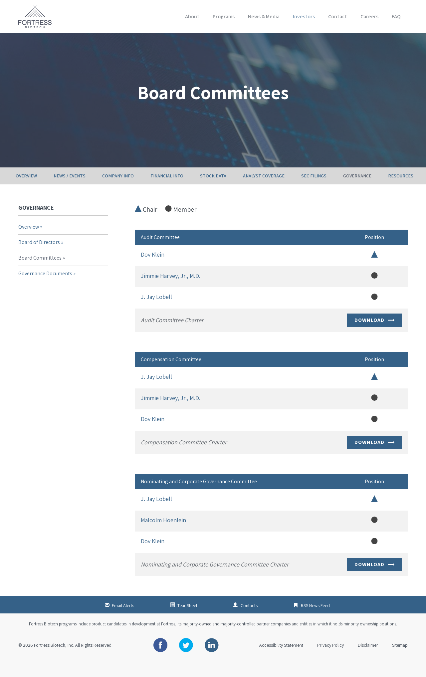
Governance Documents (45, 288)
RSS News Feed (315, 621)
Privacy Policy (330, 660)
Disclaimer (368, 660)
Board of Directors (39, 257)
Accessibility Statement (281, 660)
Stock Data (213, 191)
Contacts (249, 621)
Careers (369, 16)
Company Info (118, 191)
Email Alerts (123, 621)
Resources (400, 191)
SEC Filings (313, 191)
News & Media (264, 16)
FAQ (396, 16)
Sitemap (400, 660)
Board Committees (40, 273)
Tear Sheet (187, 621)
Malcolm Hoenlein (163, 535)
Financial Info (166, 191)
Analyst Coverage (264, 191)
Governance (357, 191)
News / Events (70, 191)
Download (374, 335)
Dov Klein (152, 270)
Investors (304, 16)
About (192, 16)
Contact (337, 16)
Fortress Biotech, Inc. (54, 661)
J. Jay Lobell (156, 312)
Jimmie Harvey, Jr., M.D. (170, 291)
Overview (26, 191)
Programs (224, 16)
